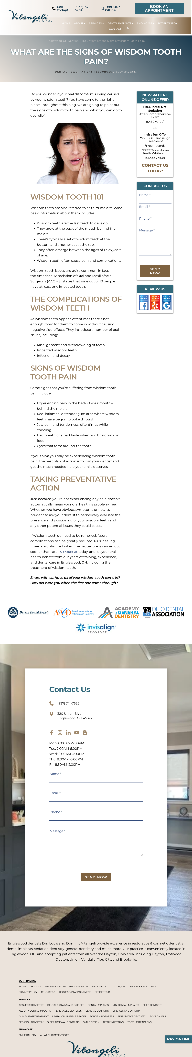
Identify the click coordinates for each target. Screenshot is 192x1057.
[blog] (85, 736)
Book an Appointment (159, 8)
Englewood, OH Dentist (62, 40)
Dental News (66, 71)
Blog (83, 40)
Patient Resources (96, 71)
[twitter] (68, 736)
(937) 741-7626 (71, 8)
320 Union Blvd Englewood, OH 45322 (75, 718)
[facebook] (51, 736)
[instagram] (60, 736)
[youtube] (76, 736)
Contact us (69, 552)
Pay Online (178, 1039)
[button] (127, 28)
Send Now (155, 271)
